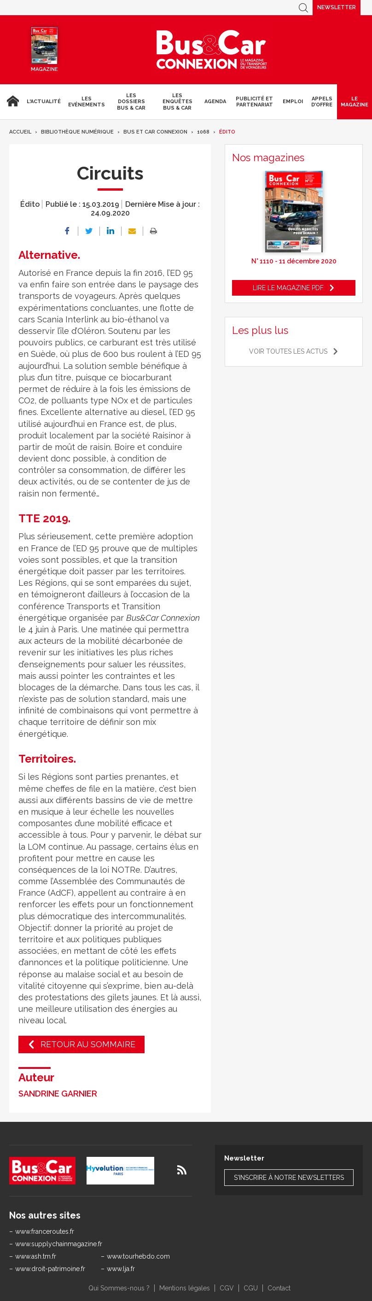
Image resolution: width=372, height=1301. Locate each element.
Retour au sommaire (88, 1044)
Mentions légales (184, 1288)
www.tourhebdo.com (138, 1256)
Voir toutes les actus (288, 351)
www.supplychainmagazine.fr (58, 1244)
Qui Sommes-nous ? (119, 1288)
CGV (227, 1288)
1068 (203, 132)
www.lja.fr (121, 1268)
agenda (215, 102)
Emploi (293, 102)
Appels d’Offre (321, 102)
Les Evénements (86, 102)
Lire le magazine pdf (288, 288)
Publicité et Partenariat (254, 102)
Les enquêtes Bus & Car (177, 102)
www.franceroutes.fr (44, 1231)
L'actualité (44, 102)
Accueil (11, 101)
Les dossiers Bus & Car (131, 102)
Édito (227, 132)
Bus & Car (212, 49)
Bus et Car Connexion (155, 132)
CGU (251, 1288)
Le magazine (354, 102)
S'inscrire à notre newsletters (289, 1177)
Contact (279, 1288)
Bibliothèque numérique (77, 132)
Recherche (303, 7)
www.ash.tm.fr (35, 1256)
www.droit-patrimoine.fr (50, 1268)
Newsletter (336, 7)
